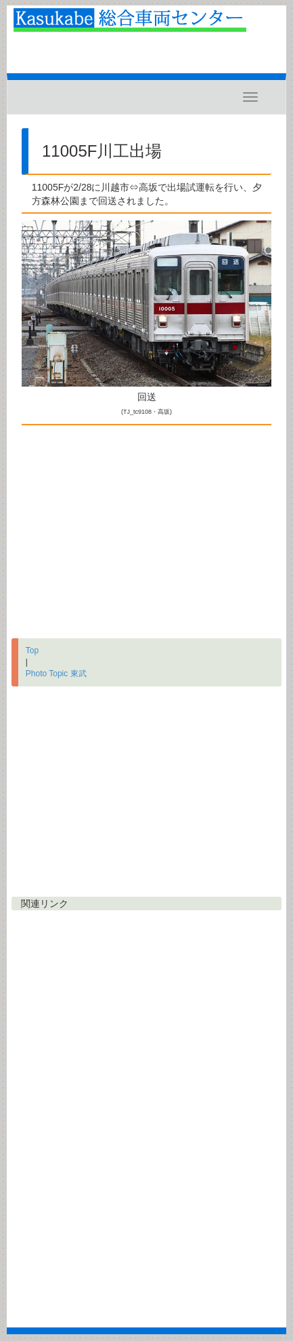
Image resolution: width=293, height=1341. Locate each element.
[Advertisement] (146, 528)
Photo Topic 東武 (56, 673)
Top (32, 650)
